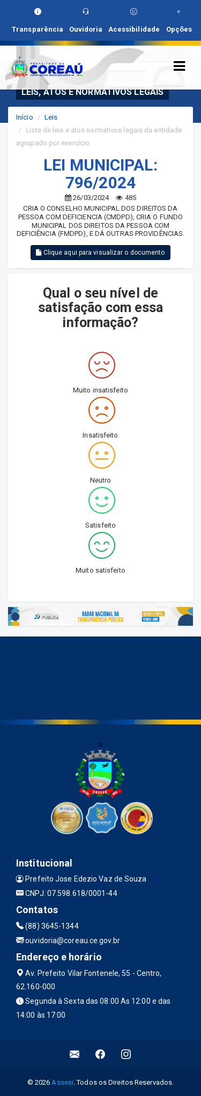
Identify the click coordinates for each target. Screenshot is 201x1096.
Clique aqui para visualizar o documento (100, 252)
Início (24, 117)
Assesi (62, 1082)
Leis (50, 117)
